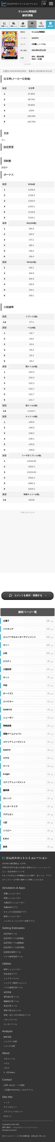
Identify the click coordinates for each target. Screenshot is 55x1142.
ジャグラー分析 (10, 1041)
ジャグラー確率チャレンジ (15, 983)
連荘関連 (7, 992)
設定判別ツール (10, 934)
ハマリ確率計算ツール (13, 987)
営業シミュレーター (12, 898)
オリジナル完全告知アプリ (15, 912)
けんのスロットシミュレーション (22, 3)
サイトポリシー (10, 1107)
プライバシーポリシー (13, 1111)
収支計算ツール (10, 1006)
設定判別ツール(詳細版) (14, 938)
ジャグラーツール (11, 978)
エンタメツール (10, 1024)
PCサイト (8, 1116)
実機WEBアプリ (11, 907)
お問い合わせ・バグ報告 (14, 1085)
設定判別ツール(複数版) (14, 943)
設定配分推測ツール (12, 952)
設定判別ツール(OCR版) (14, 947)
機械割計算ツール (11, 1001)
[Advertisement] (27, 544)
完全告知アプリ (10, 974)
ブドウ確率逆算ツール (13, 956)
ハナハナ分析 (9, 1046)
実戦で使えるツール (12, 1010)
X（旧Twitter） (10, 1072)
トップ (6, 1102)
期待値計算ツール (11, 997)
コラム (6, 1063)
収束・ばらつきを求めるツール (17, 1015)
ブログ (6, 1068)
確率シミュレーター (12, 916)
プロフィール (9, 1059)
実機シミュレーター (12, 893)
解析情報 (7, 1037)
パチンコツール (10, 1020)
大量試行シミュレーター (14, 903)
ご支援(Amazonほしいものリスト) (18, 1090)
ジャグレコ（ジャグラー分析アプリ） (20, 921)
